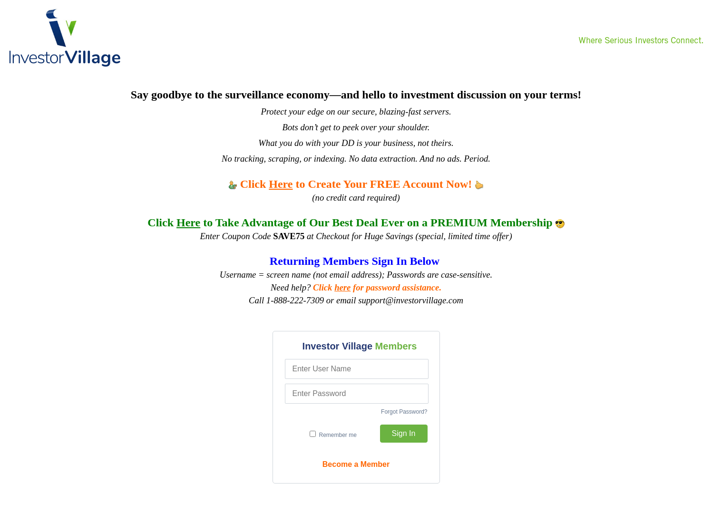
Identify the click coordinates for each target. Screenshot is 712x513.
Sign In (404, 433)
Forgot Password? (404, 411)
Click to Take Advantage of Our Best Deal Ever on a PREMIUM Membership (355, 222)
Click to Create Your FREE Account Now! (356, 184)
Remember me (333, 434)
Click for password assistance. (377, 287)
